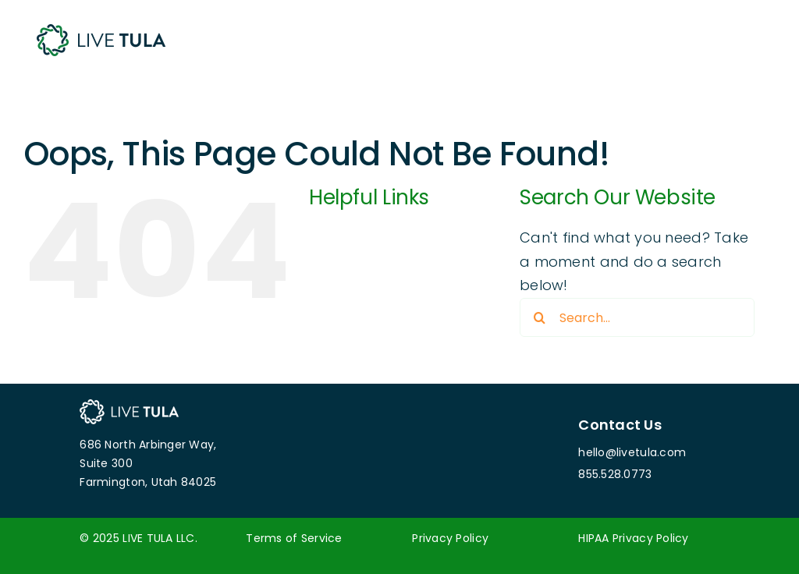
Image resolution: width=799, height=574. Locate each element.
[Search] (539, 317)
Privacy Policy (450, 538)
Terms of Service (294, 538)
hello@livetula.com (632, 452)
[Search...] (637, 317)
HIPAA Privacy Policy (633, 538)
